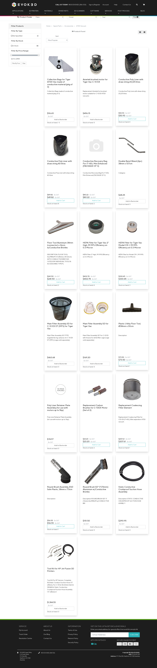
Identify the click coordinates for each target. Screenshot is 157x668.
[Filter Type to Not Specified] (25, 35)
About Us (47, 630)
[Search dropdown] (136, 5)
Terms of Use (72, 630)
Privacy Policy (73, 634)
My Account (23, 630)
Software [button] (94, 11)
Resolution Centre (25, 638)
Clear (23, 63)
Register (97, 5)
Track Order (23, 634)
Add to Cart (132, 119)
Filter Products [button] (17, 26)
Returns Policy (73, 638)
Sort (57, 36)
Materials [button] (48, 11)
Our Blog (47, 634)
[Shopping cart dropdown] (143, 5)
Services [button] (108, 11)
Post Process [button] (124, 11)
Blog (143, 11)
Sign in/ (91, 5)
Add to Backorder (60, 119)
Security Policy (73, 642)
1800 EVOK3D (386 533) (70, 5)
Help (115, 5)
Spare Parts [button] (63, 11)
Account (106, 5)
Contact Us (127, 5)
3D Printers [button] (34, 11)
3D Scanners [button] (79, 11)
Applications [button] (17, 11)
